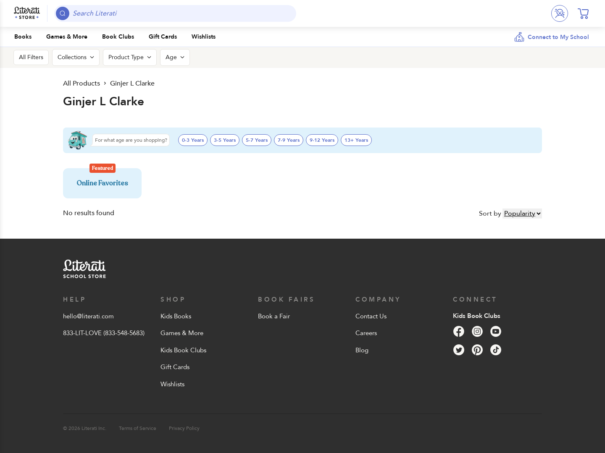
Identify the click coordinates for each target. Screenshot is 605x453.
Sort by (490, 213)
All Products (81, 83)
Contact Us (371, 316)
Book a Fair (274, 316)
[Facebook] (459, 331)
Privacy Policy (184, 428)
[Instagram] (477, 331)
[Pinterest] (477, 350)
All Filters (31, 57)
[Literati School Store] (26, 13)
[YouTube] (496, 331)
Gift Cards (174, 367)
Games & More (181, 333)
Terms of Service (137, 428)
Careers (366, 333)
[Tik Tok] (496, 350)
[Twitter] (459, 350)
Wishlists (172, 384)
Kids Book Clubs (183, 350)
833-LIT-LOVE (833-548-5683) (104, 333)
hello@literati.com (88, 316)
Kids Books (175, 316)
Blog (361, 350)
